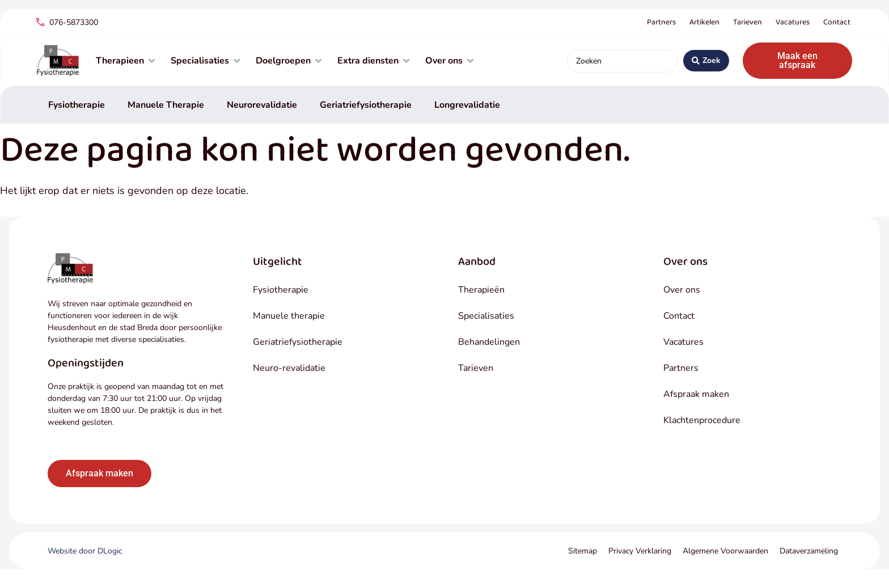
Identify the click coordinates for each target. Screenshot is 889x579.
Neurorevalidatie (262, 105)
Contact (836, 22)
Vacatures (793, 22)
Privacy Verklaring (639, 551)
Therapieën (481, 290)
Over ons (681, 290)
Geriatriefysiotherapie (366, 105)
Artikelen (704, 22)
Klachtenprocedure (701, 420)
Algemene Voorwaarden (725, 551)
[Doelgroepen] (289, 60)
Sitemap (582, 551)
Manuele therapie (289, 316)
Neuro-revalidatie (289, 368)
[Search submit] (706, 60)
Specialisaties (486, 316)
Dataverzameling (809, 551)
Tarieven (747, 22)
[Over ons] (450, 60)
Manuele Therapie (166, 105)
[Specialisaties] (206, 60)
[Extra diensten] (374, 60)
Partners (661, 22)
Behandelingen (489, 342)
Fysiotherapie (76, 105)
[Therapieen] (126, 60)
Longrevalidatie (467, 105)
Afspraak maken (696, 394)
